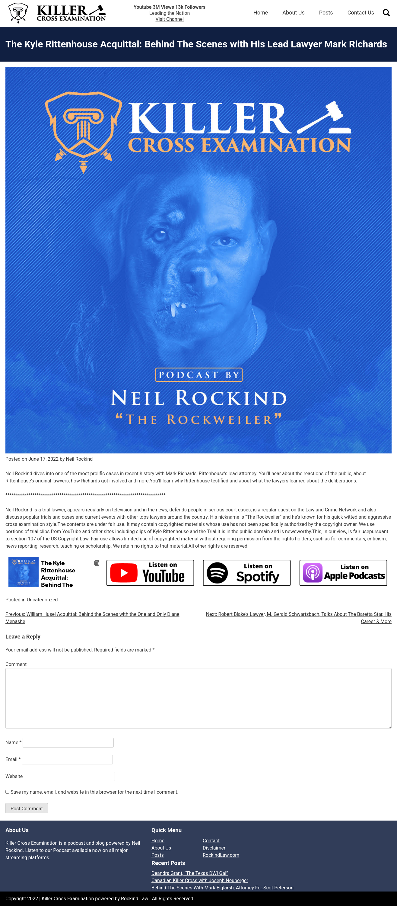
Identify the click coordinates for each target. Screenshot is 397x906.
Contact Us (361, 12)
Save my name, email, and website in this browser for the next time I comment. (95, 792)
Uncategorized (42, 600)
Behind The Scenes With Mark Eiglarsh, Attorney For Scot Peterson (222, 888)
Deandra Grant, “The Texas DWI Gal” (189, 873)
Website (14, 776)
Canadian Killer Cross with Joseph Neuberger (199, 880)
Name (13, 742)
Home (260, 12)
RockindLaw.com (221, 855)
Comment (16, 664)
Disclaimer (214, 848)
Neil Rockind (79, 459)
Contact (211, 841)
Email (13, 759)
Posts (326, 12)
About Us (293, 12)
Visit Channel (169, 19)
